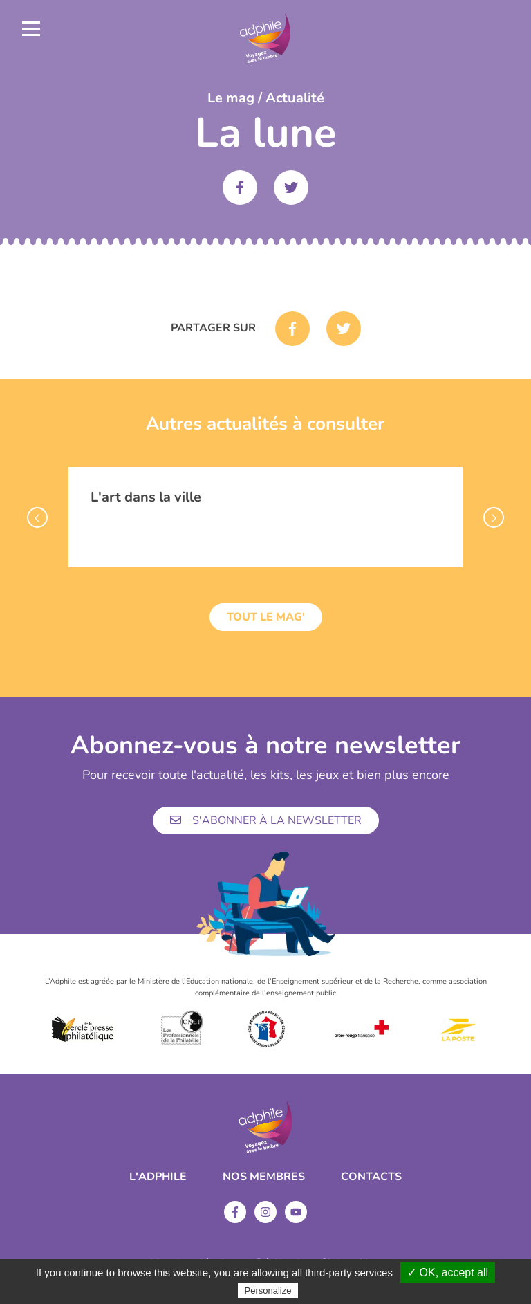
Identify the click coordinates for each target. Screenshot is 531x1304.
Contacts (371, 1176)
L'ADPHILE (158, 1176)
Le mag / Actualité (265, 98)
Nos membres (264, 1176)
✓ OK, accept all (447, 1272)
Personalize (268, 1290)
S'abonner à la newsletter (266, 820)
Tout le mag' (266, 617)
